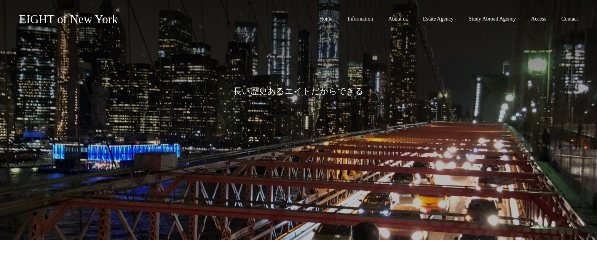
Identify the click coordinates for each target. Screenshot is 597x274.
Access (538, 19)
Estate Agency (438, 19)
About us (398, 19)
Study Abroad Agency (492, 19)
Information (360, 19)
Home (325, 19)
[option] (298, 120)
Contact (569, 19)
